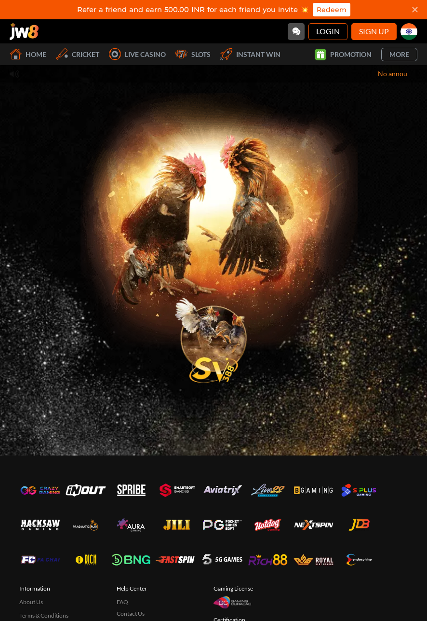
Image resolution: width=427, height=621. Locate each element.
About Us (31, 602)
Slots (193, 54)
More (399, 54)
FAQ (122, 602)
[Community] (296, 31)
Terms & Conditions (43, 615)
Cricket (77, 54)
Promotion (343, 54)
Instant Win (250, 54)
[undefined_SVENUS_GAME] (213, 337)
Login (328, 31)
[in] (408, 31)
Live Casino (137, 54)
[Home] (24, 31)
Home (28, 54)
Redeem (332, 9)
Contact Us (131, 613)
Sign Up (374, 31)
